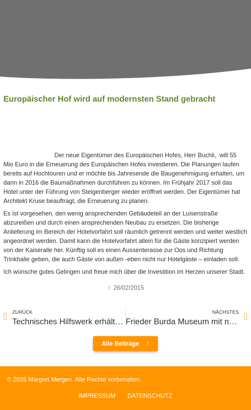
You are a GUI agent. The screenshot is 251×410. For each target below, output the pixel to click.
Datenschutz (150, 395)
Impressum (96, 395)
